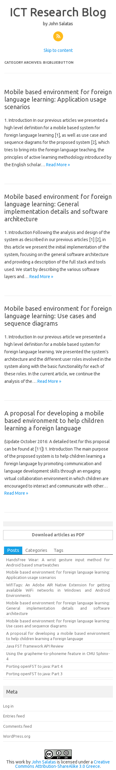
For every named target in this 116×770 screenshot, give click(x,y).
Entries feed (14, 716)
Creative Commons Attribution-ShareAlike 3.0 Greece (62, 764)
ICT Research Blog (58, 11)
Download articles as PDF (58, 534)
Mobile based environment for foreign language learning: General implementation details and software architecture (58, 207)
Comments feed (17, 726)
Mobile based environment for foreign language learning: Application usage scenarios (58, 99)
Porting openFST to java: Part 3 (34, 673)
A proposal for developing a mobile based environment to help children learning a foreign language (54, 421)
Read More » (58, 164)
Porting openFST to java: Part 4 (34, 666)
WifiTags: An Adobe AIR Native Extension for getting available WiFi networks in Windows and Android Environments (58, 590)
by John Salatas (58, 23)
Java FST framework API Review (34, 646)
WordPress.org (16, 736)
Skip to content (58, 50)
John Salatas (44, 761)
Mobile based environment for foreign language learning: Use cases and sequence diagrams (58, 316)
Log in (8, 706)
